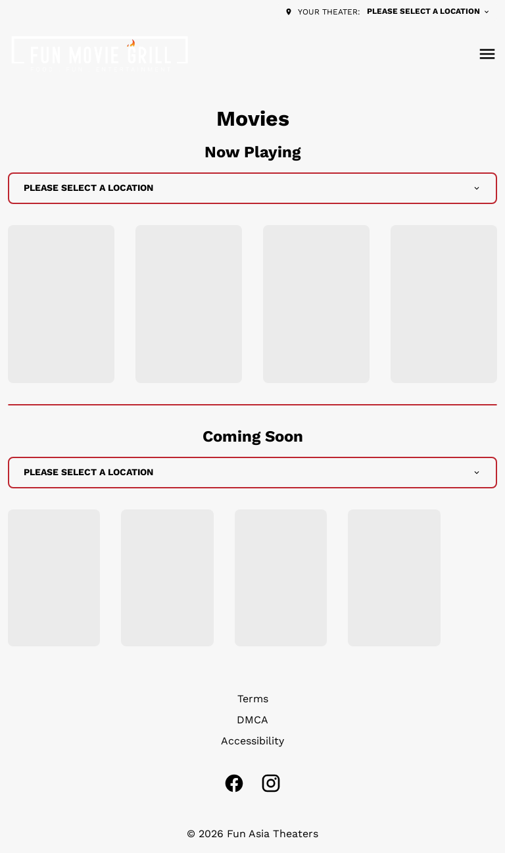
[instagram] (270, 783)
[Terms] (252, 699)
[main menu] (487, 54)
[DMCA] (252, 720)
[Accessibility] (252, 741)
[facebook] (234, 783)
